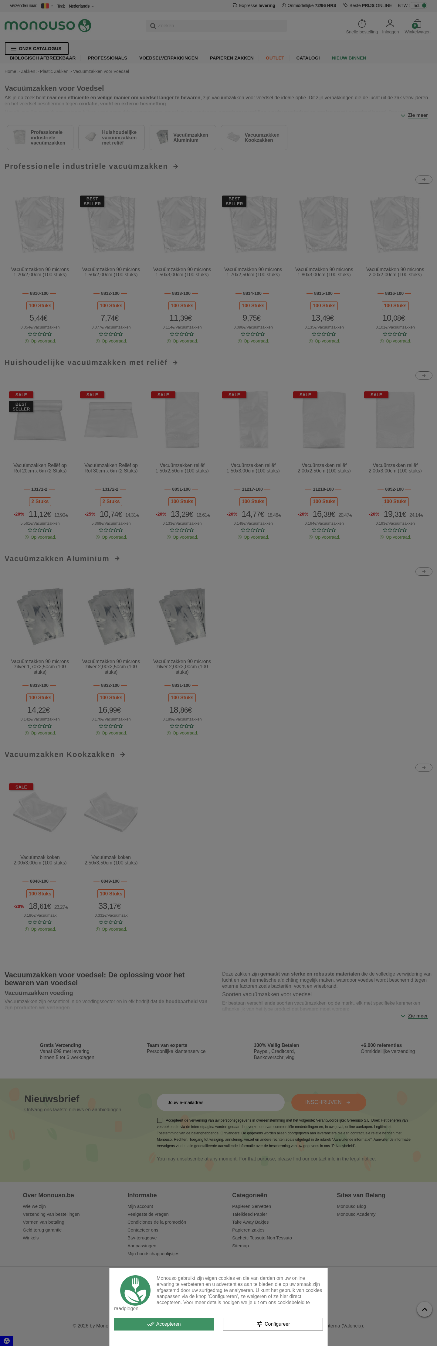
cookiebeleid (290, 1302)
